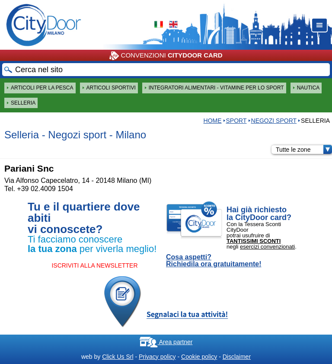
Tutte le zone (304, 149)
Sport (236, 120)
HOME (213, 120)
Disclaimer (237, 356)
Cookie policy (199, 356)
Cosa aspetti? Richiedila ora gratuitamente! (214, 261)
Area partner (166, 341)
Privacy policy (157, 356)
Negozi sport (274, 120)
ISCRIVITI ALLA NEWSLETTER (94, 265)
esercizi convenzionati (267, 246)
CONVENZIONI (165, 55)
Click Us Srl (117, 356)
